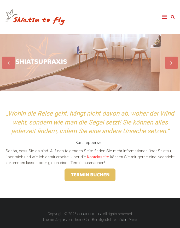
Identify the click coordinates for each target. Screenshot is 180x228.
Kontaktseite (97, 157)
